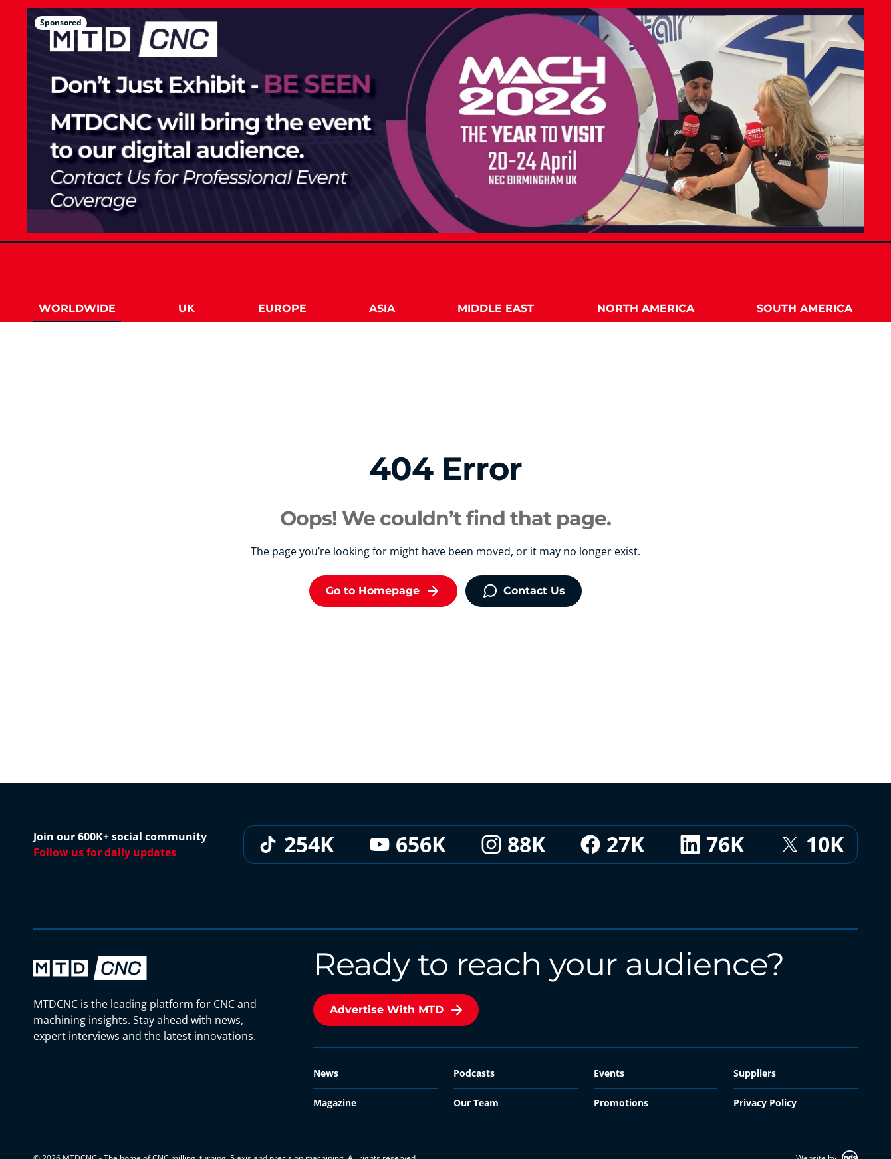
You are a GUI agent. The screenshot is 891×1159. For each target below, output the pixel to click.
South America (804, 308)
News (325, 1073)
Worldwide (77, 308)
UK (186, 308)
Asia (382, 308)
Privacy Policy (765, 1102)
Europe (282, 308)
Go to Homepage (383, 591)
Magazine (334, 1102)
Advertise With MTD (397, 1010)
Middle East (495, 308)
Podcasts (474, 1073)
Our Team (476, 1102)
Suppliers (754, 1073)
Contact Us (523, 591)
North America (645, 308)
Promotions (621, 1102)
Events (609, 1073)
